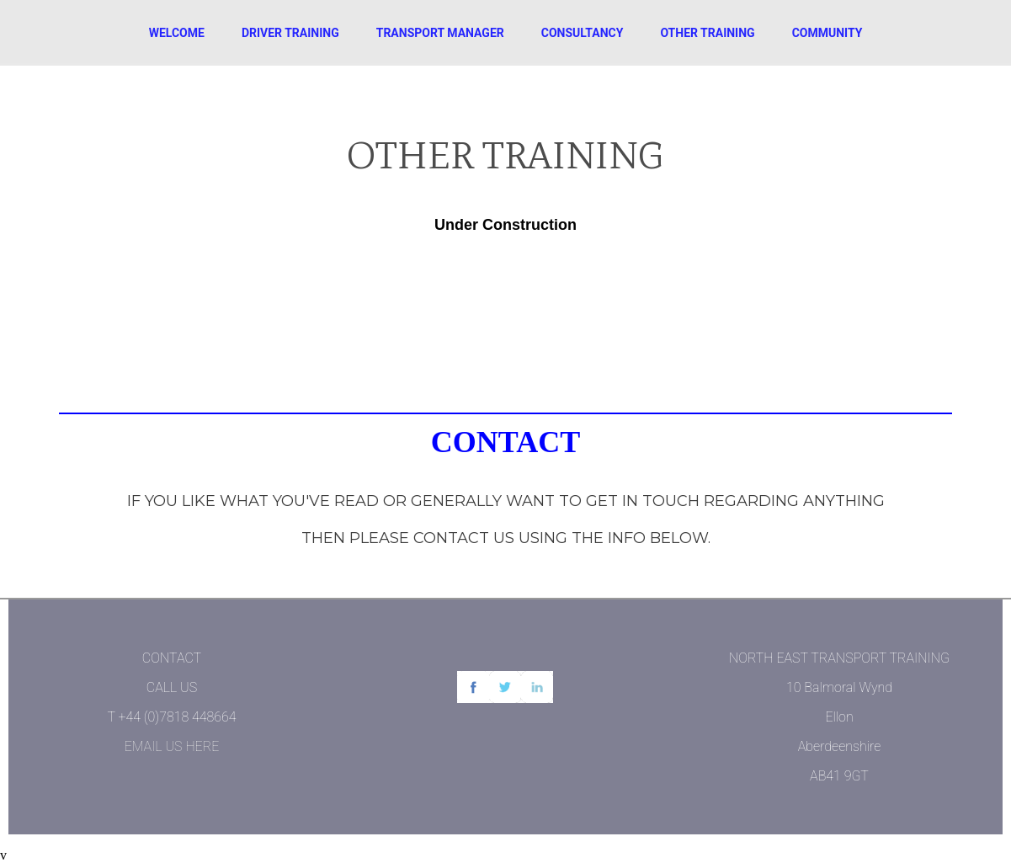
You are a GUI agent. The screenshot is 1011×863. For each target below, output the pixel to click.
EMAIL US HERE (172, 746)
